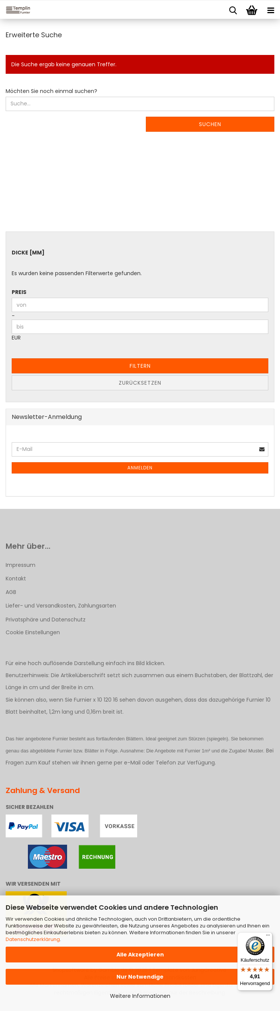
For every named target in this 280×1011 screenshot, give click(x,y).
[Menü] (267, 936)
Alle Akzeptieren (140, 954)
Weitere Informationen (140, 996)
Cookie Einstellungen (33, 632)
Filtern (140, 366)
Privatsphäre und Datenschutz (46, 619)
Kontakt (16, 578)
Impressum (20, 565)
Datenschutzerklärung (33, 939)
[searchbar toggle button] (232, 9)
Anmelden (140, 467)
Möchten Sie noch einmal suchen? (51, 91)
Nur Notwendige (140, 977)
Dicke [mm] (28, 252)
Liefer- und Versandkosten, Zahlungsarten (61, 605)
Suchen (210, 124)
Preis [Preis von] (19, 292)
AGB (11, 592)
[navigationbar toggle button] (270, 9)
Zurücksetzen (140, 383)
